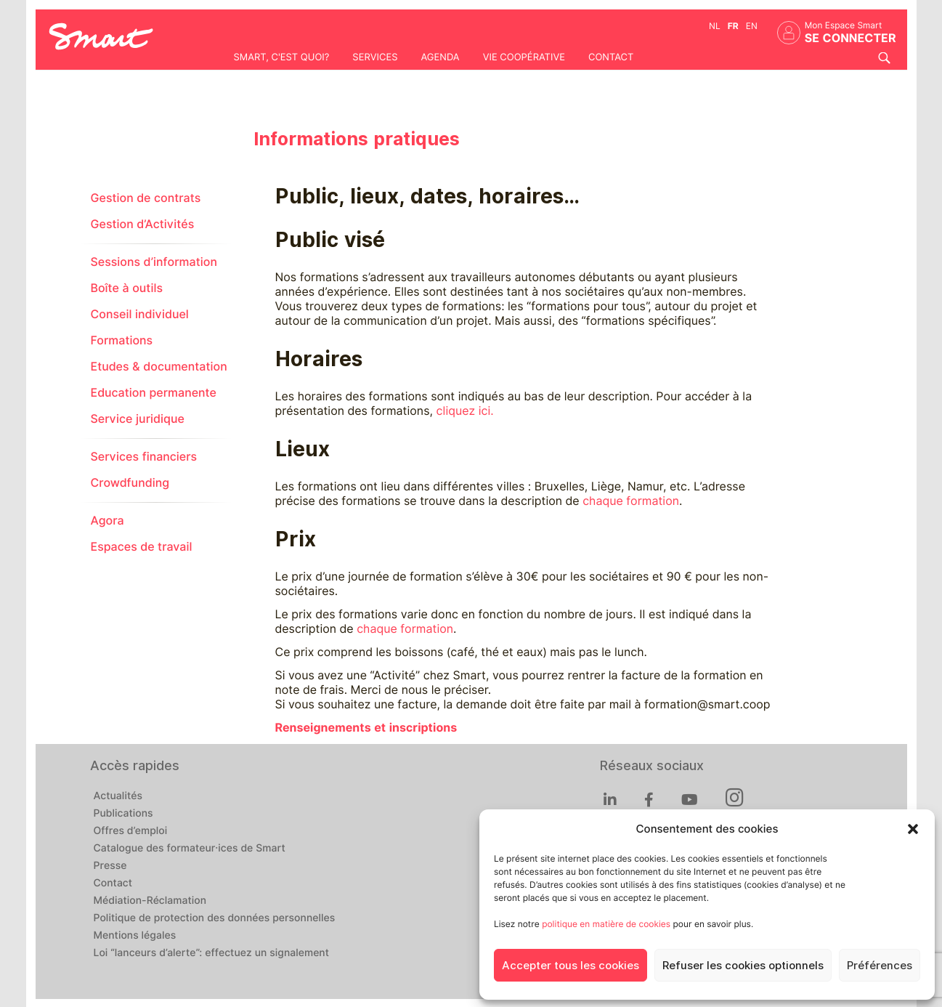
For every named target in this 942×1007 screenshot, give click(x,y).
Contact (610, 57)
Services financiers (144, 457)
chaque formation (630, 501)
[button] (913, 829)
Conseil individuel (140, 314)
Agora (107, 520)
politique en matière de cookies (606, 923)
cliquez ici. (464, 411)
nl (714, 25)
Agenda (440, 57)
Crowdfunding (130, 483)
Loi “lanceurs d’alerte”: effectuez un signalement (212, 953)
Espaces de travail (141, 547)
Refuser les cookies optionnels (743, 965)
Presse (110, 866)
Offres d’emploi (131, 831)
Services (374, 57)
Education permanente (154, 393)
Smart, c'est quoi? (282, 57)
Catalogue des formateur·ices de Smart (189, 848)
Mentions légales (135, 936)
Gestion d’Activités (143, 224)
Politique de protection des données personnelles (215, 918)
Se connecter (850, 38)
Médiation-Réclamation (150, 901)
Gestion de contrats (146, 198)
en (752, 25)
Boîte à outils (127, 288)
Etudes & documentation (159, 366)
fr (733, 25)
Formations (122, 340)
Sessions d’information (154, 262)
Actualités (118, 796)
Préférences (879, 965)
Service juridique (137, 419)
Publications (123, 814)
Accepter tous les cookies (570, 965)
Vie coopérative (524, 57)
